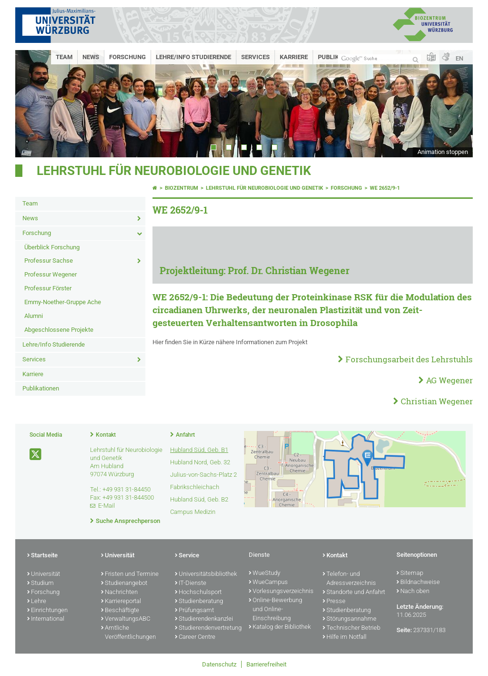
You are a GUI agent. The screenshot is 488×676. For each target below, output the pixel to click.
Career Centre (195, 637)
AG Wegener (449, 380)
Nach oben (412, 591)
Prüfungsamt (194, 610)
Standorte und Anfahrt (354, 592)
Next (456, 103)
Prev (32, 103)
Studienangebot (124, 583)
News (90, 57)
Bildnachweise (418, 582)
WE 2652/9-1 (385, 188)
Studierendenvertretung (207, 628)
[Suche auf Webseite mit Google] (379, 58)
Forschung (127, 57)
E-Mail (106, 505)
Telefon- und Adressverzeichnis (349, 579)
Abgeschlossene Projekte (58, 329)
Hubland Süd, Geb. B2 (199, 499)
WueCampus (268, 582)
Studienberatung (199, 601)
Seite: (404, 630)
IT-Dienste (190, 583)
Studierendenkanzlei (204, 619)
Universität (43, 574)
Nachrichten (119, 592)
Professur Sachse (48, 260)
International (45, 619)
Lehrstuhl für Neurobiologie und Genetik (174, 171)
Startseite (42, 556)
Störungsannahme (349, 619)
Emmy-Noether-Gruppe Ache (62, 302)
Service (187, 556)
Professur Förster (47, 288)
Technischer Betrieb (351, 628)
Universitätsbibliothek (206, 574)
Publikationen (40, 388)
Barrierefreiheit (266, 664)
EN (459, 58)
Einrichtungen (47, 610)
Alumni (33, 315)
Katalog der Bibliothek (280, 627)
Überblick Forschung (52, 247)
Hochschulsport (198, 592)
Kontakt (106, 434)
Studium (40, 583)
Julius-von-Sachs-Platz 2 (203, 474)
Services (255, 57)
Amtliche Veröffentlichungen (128, 633)
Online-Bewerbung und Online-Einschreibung (275, 609)
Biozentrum (181, 188)
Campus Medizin (192, 511)
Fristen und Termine (130, 574)
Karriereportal (121, 601)
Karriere (294, 57)
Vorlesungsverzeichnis (281, 591)
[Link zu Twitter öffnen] (36, 454)
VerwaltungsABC (125, 619)
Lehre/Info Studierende (193, 57)
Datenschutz (219, 664)
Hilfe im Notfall (344, 637)
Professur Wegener (50, 274)
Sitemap (409, 573)
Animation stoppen (442, 151)
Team (64, 57)
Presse (334, 601)
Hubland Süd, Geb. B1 (199, 449)
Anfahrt (185, 434)
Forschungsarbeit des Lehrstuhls (409, 359)
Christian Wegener (437, 401)
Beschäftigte (120, 610)
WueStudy (264, 573)
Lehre (36, 601)
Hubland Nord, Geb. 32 (200, 462)
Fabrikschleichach (194, 487)
